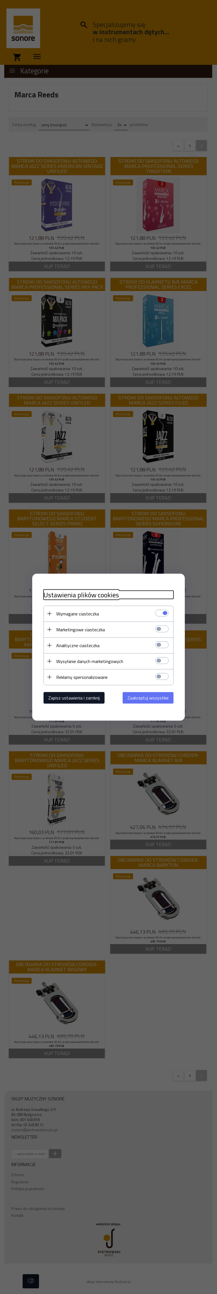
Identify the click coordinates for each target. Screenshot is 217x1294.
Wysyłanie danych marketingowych (89, 661)
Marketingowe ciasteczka (80, 629)
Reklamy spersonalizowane (82, 676)
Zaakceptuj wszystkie (148, 697)
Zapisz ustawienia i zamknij (74, 697)
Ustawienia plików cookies (81, 595)
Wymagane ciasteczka (77, 613)
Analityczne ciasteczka (77, 645)
